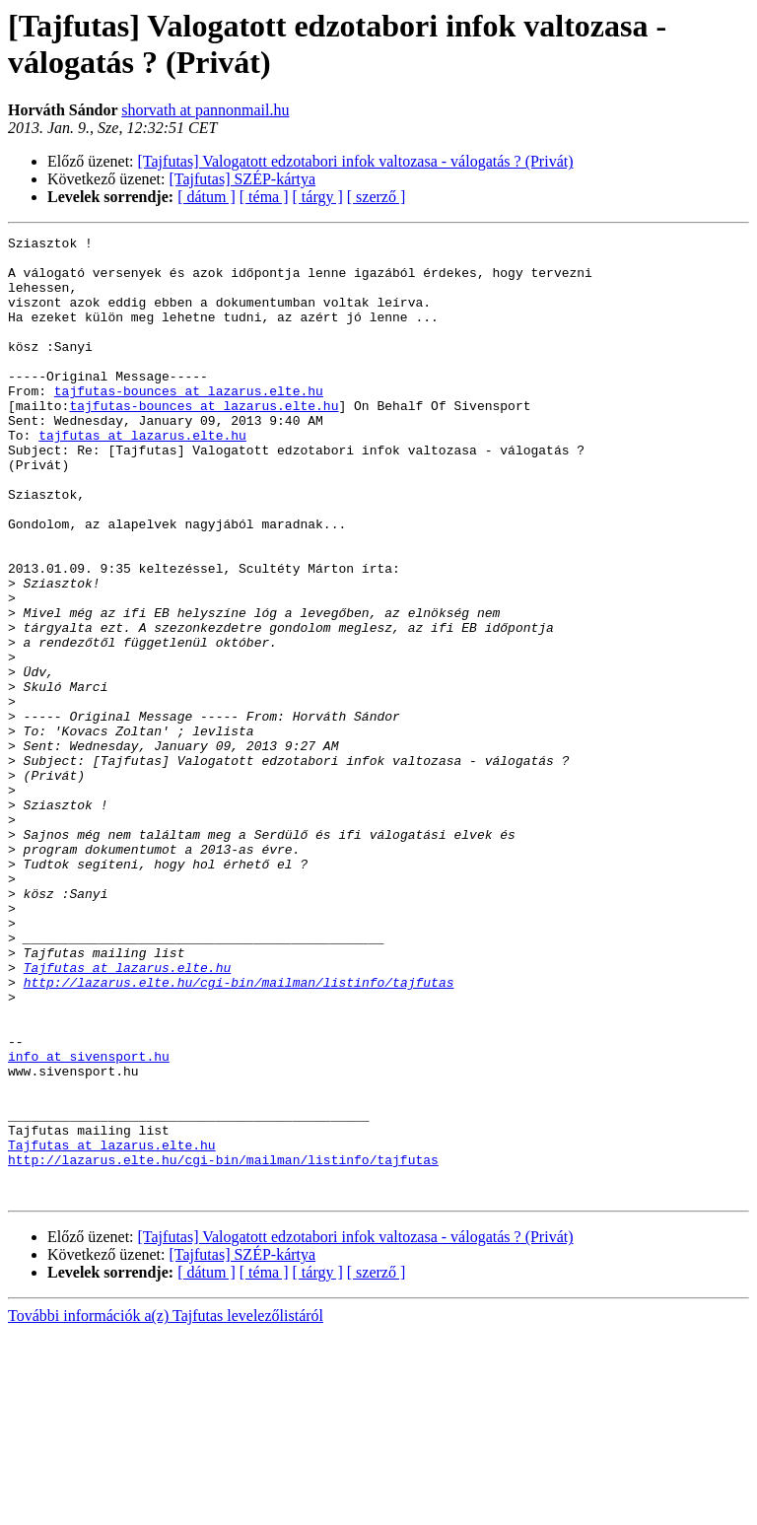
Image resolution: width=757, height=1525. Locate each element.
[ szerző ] (376, 196)
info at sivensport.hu (89, 1221)
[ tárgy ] (318, 196)
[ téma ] (264, 196)
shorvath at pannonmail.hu (205, 110)
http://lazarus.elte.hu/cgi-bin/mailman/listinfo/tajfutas (239, 1133)
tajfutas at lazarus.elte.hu (142, 476)
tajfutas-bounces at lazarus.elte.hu (188, 423)
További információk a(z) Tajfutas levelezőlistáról (165, 1507)
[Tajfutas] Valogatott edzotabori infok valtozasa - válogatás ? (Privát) (356, 161)
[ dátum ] (206, 196)
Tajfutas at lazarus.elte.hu (128, 1115)
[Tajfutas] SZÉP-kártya (243, 179)
